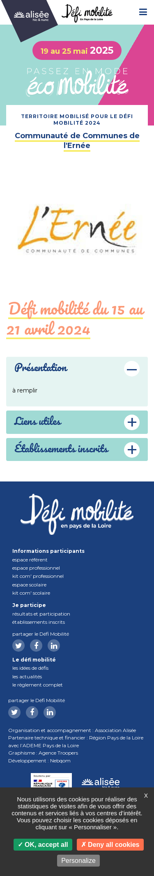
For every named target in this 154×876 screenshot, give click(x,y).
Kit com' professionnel (38, 576)
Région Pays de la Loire (116, 738)
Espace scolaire (29, 585)
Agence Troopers (58, 753)
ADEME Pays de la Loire (51, 745)
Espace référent (30, 560)
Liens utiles (37, 422)
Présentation (40, 368)
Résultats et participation (41, 614)
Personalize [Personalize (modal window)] (78, 860)
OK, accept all (43, 844)
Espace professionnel (36, 568)
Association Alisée (115, 730)
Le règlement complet (37, 685)
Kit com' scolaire (31, 593)
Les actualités (27, 676)
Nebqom (60, 760)
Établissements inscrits (38, 622)
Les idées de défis (30, 668)
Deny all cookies (110, 844)
